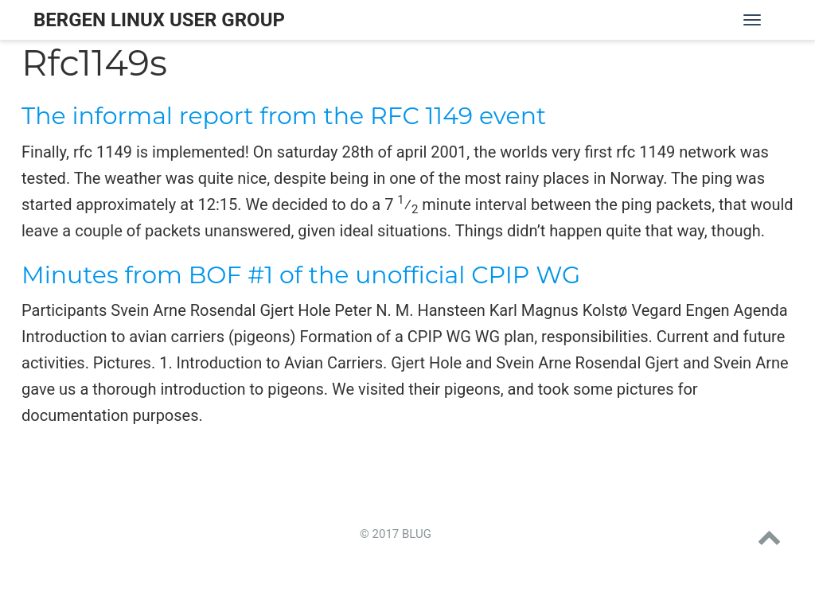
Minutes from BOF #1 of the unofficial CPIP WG (300, 275)
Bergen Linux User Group (159, 20)
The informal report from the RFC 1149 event (283, 115)
